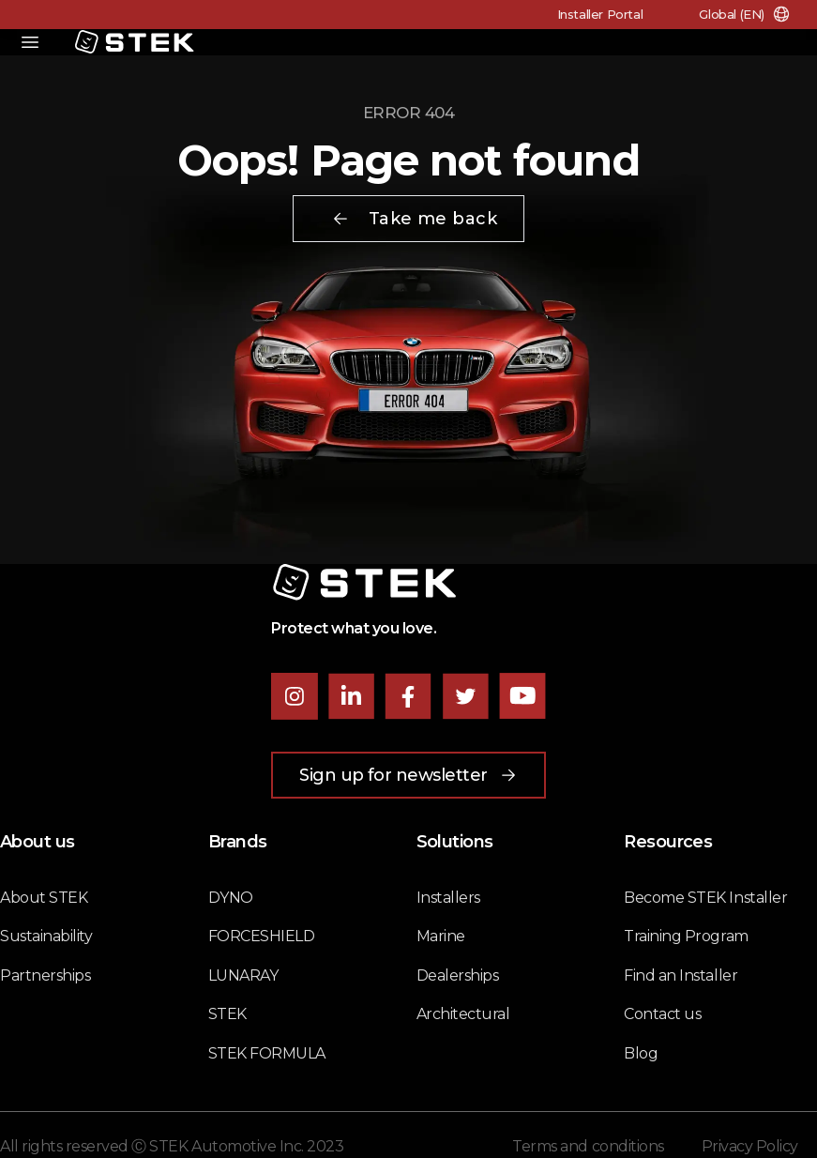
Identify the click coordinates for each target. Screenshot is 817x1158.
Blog (641, 1053)
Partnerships (45, 975)
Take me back (414, 218)
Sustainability (46, 936)
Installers (448, 898)
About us (37, 841)
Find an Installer (680, 975)
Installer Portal (600, 14)
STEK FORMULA (266, 1053)
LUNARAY (243, 975)
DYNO (230, 898)
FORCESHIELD (261, 936)
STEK (227, 1014)
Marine (440, 936)
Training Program (686, 936)
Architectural (463, 1014)
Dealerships (457, 975)
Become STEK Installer (705, 898)
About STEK (43, 898)
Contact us (662, 1014)
